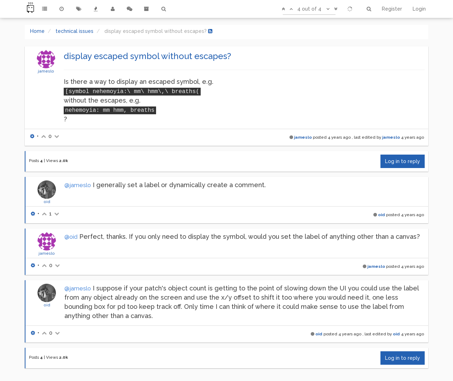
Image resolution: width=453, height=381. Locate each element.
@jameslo (77, 185)
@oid (71, 236)
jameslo (46, 71)
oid (47, 201)
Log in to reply (402, 161)
